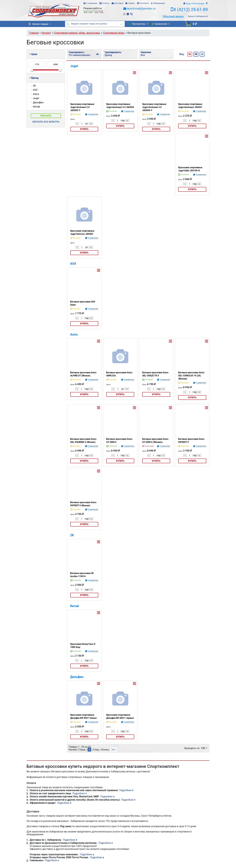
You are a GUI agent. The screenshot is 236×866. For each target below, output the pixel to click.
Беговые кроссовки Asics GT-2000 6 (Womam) (155, 440)
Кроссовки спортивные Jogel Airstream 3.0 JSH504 (120, 105)
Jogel (74, 66)
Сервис (131, 3)
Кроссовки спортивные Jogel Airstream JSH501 (190, 105)
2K (72, 535)
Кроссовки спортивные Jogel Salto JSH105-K (190, 169)
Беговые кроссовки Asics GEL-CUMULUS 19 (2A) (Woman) (191, 375)
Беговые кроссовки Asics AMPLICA (119, 374)
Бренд (34, 77)
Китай (74, 606)
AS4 (73, 263)
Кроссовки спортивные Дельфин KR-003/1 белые (83, 716)
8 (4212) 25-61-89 (191, 9)
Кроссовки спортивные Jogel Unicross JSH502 (82, 232)
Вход (188, 3)
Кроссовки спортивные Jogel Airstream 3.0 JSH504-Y (154, 107)
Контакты (144, 3)
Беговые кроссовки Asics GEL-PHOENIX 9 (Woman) (83, 440)
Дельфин (77, 677)
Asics (74, 334)
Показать (45, 115)
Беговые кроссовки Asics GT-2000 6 (119, 440)
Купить (84, 129)
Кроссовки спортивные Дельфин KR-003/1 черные (120, 716)
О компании (91, 3)
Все (113, 749)
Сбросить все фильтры (45, 122)
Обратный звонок (173, 16)
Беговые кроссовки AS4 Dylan (82, 303)
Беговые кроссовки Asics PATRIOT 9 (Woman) (83, 504)
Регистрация (198, 3)
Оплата (105, 3)
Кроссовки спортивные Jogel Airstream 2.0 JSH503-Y (82, 107)
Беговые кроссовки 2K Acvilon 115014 (82, 575)
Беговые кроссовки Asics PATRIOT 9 (191, 440)
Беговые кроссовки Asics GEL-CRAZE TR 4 (155, 374)
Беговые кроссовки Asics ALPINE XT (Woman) (83, 374)
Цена (33, 54)
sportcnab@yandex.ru (141, 8)
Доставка (118, 3)
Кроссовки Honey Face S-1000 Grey (83, 645)
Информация (159, 3)
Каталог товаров (38, 24)
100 (204, 748)
